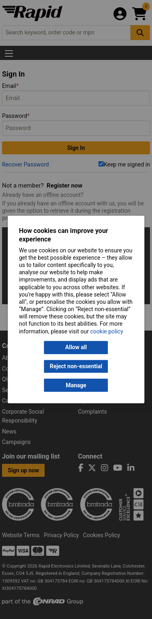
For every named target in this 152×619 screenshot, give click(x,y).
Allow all (76, 347)
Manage (76, 385)
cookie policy (106, 331)
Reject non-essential (76, 366)
